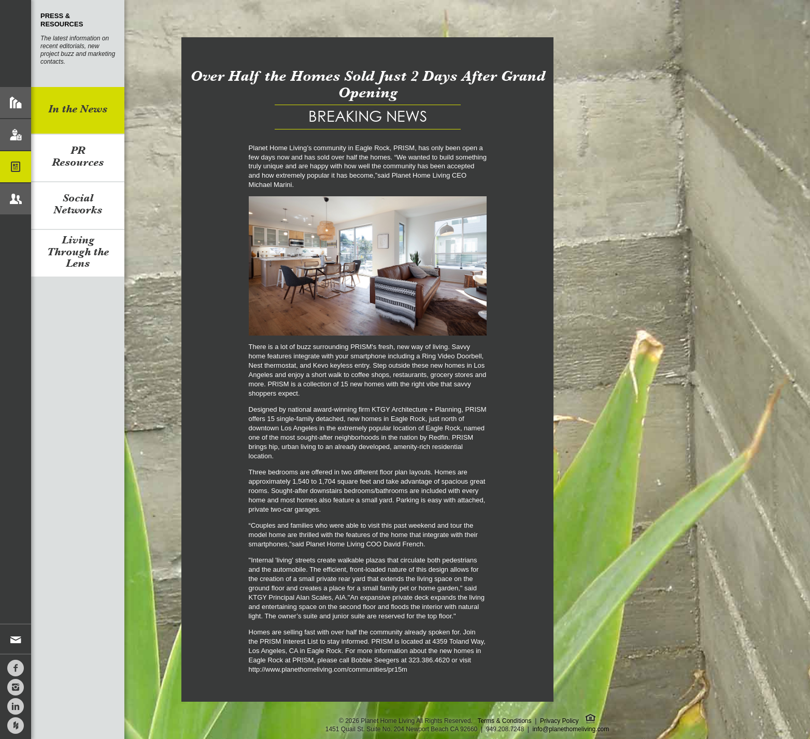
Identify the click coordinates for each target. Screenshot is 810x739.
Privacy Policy (559, 720)
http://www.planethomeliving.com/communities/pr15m (328, 669)
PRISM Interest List (289, 641)
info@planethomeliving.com (571, 729)
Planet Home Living (15, 43)
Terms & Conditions (504, 720)
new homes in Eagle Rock (386, 419)
